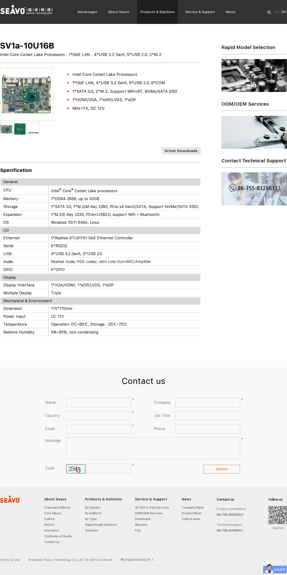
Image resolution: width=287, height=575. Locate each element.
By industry (93, 507)
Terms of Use (10, 560)
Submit (221, 469)
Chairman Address (57, 507)
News (230, 12)
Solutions (91, 530)
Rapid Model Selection (248, 47)
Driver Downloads (181, 151)
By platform (93, 513)
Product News (192, 513)
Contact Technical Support (253, 161)
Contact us (51, 542)
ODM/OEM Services (245, 104)
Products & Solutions (157, 12)
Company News (193, 507)
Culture (49, 519)
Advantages (87, 12)
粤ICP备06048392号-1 (136, 560)
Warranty (141, 524)
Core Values (52, 513)
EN (283, 12)
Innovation (51, 530)
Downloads (143, 519)
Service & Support (200, 12)
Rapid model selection (101, 524)
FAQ (138, 530)
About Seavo (118, 12)
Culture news (191, 519)
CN (276, 12)
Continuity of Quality (58, 536)
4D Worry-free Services (152, 507)
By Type (91, 519)
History (49, 524)
